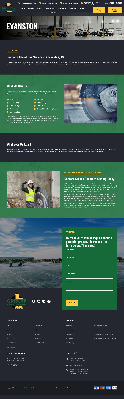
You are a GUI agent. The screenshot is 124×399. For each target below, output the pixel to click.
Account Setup (50, 8)
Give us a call (79, 155)
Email (68, 269)
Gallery (82, 8)
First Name (70, 253)
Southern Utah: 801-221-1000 (79, 375)
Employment (62, 8)
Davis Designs (68, 392)
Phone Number (71, 277)
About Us (31, 8)
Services (40, 8)
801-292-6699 (75, 209)
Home (23, 8)
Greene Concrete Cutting (23, 392)
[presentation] (78, 299)
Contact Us (54, 12)
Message (69, 285)
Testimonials (73, 8)
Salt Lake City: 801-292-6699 (79, 377)
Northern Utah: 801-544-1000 (79, 373)
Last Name (70, 261)
